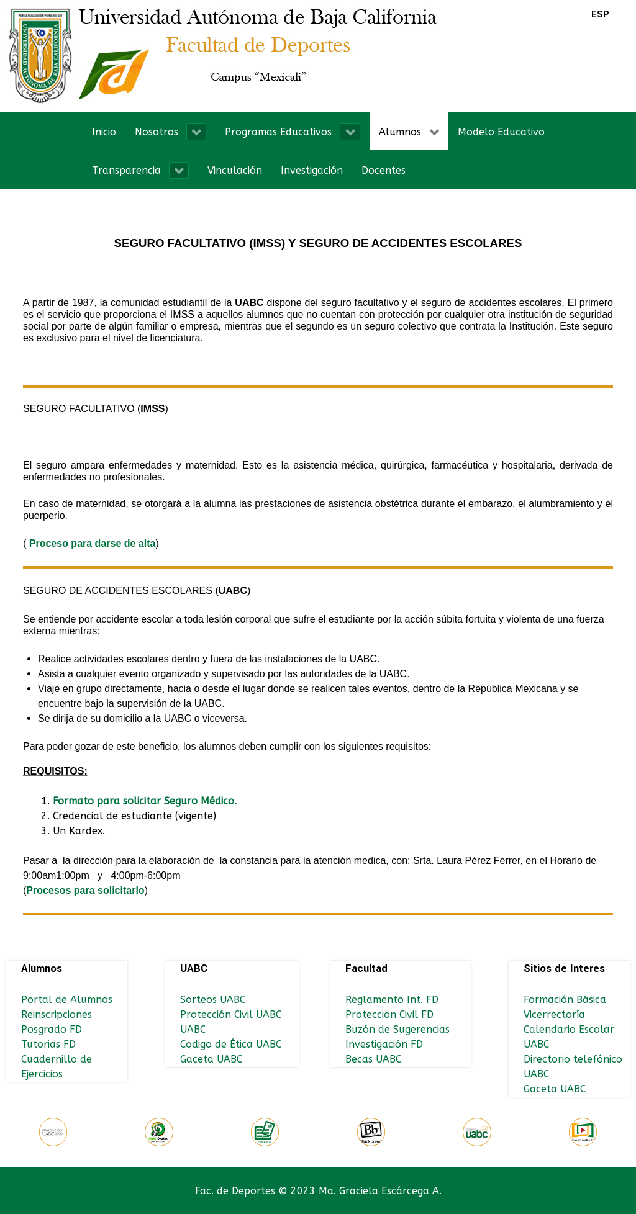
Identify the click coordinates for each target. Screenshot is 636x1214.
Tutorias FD (48, 1044)
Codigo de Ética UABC (230, 1044)
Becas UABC (373, 1059)
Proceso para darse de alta (92, 543)
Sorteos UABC (212, 999)
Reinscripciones (56, 1014)
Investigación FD (384, 1044)
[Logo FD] (223, 55)
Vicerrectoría (554, 1014)
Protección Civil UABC (230, 1014)
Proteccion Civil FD (389, 1014)
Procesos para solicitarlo (85, 890)
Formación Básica (565, 999)
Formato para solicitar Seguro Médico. (145, 801)
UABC (193, 1029)
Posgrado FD (51, 1029)
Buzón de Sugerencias (397, 1029)
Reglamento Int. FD (391, 999)
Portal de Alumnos (66, 999)
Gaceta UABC (211, 1059)
